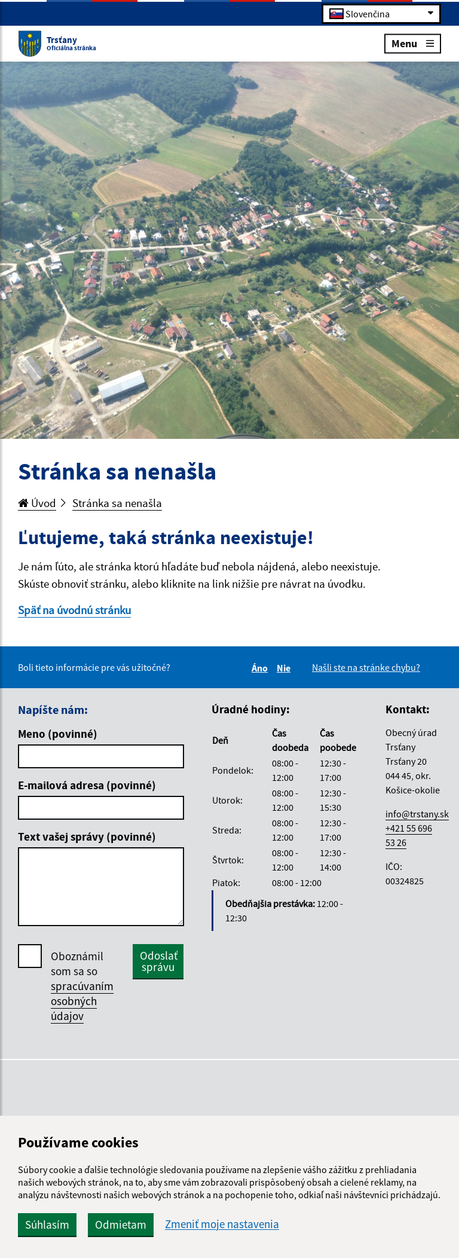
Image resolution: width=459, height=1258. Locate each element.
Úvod (37, 503)
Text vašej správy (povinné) (87, 836)
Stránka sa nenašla (117, 503)
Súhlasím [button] (47, 1224)
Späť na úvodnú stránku (74, 610)
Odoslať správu (159, 961)
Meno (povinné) (57, 733)
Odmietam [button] (120, 1224)
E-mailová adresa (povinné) (87, 785)
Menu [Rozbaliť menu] (412, 43)
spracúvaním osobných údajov (82, 1001)
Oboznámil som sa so (82, 986)
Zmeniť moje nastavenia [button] (222, 1224)
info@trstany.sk (417, 814)
